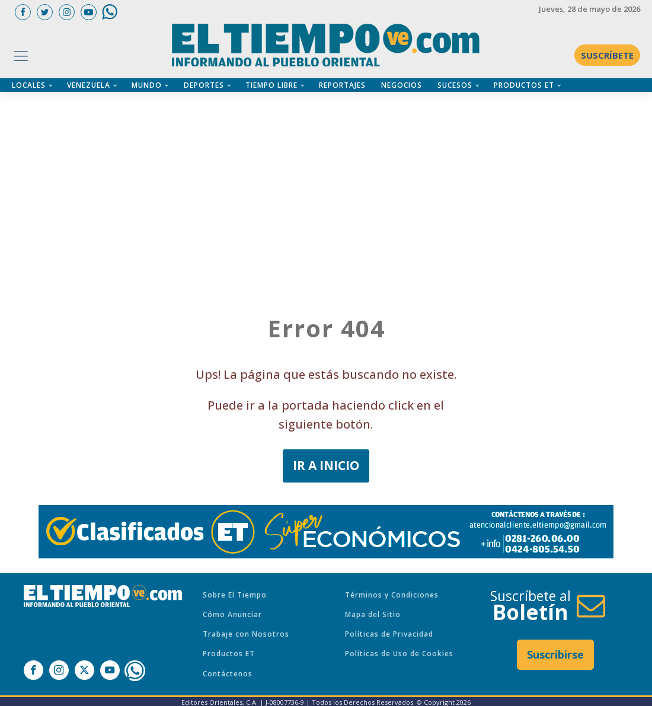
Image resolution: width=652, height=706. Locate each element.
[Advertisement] (332, 175)
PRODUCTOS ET (524, 85)
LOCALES (29, 85)
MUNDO (147, 85)
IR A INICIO (326, 465)
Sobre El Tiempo (235, 595)
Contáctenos (228, 674)
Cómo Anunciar (232, 614)
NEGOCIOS (401, 85)
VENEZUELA (88, 85)
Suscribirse (555, 654)
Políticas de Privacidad (389, 634)
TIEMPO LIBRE (271, 85)
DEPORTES (204, 85)
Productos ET (229, 653)
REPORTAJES (342, 85)
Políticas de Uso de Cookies (399, 653)
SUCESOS (454, 85)
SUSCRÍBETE (607, 55)
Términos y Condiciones (392, 595)
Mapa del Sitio (373, 614)
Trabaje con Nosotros (246, 634)
